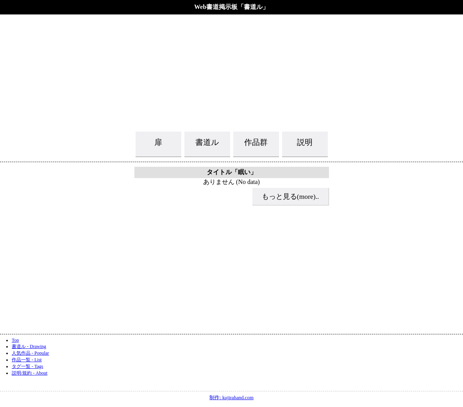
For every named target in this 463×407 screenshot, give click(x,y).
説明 (305, 142)
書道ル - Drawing (29, 346)
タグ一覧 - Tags (27, 366)
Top (15, 340)
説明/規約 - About (29, 373)
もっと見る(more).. (290, 196)
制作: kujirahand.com (231, 397)
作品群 (256, 142)
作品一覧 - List (27, 359)
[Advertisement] (231, 72)
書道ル (207, 142)
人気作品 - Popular (30, 353)
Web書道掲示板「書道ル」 (231, 7)
